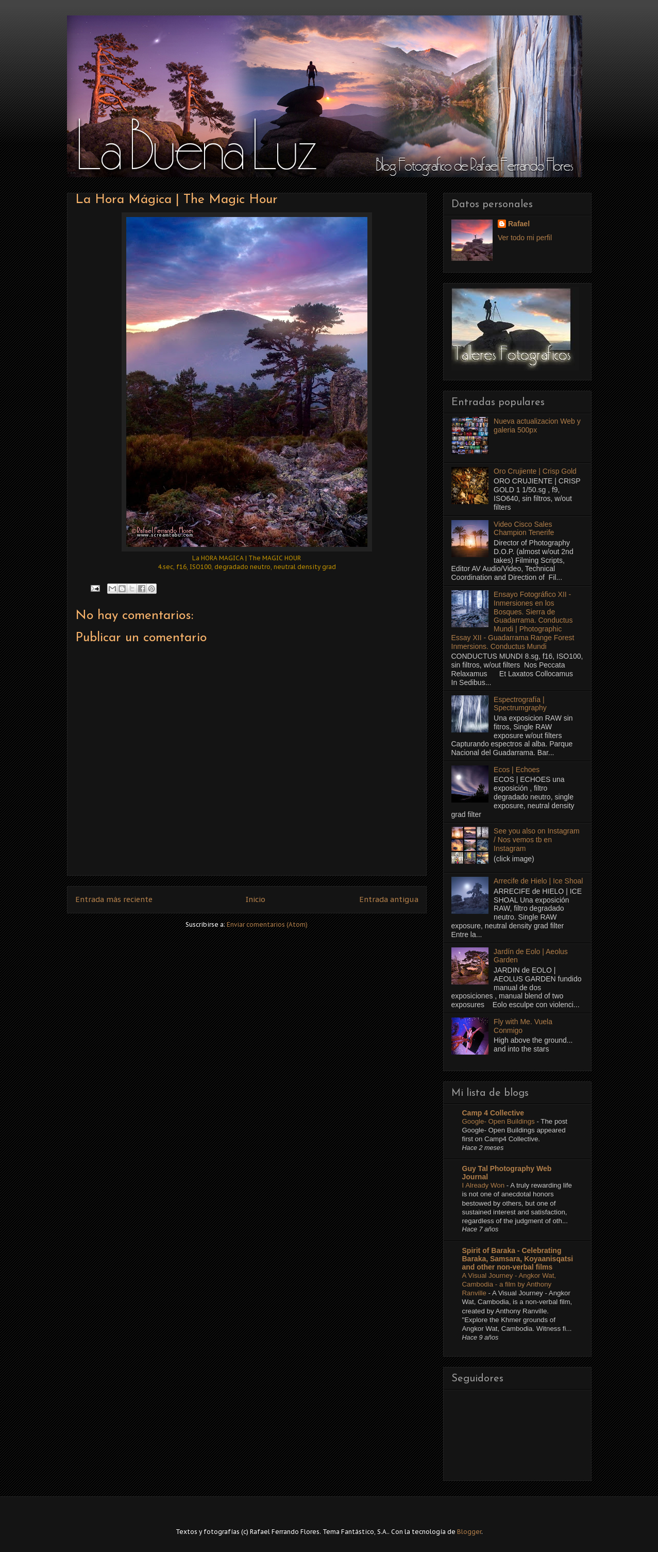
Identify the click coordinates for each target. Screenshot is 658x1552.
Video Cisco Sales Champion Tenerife (524, 528)
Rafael (519, 224)
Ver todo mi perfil (525, 237)
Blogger (469, 1532)
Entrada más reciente (114, 899)
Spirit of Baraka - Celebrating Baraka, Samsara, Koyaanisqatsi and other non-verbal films (517, 1258)
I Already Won (484, 1185)
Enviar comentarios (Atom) (267, 924)
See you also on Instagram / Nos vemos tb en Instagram (537, 840)
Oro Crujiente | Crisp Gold (535, 471)
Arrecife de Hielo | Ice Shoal (538, 881)
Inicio (255, 899)
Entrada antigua (388, 899)
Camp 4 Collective (493, 1113)
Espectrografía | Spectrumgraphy (520, 703)
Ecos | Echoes (516, 769)
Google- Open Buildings (499, 1121)
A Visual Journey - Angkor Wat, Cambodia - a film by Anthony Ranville (509, 1284)
